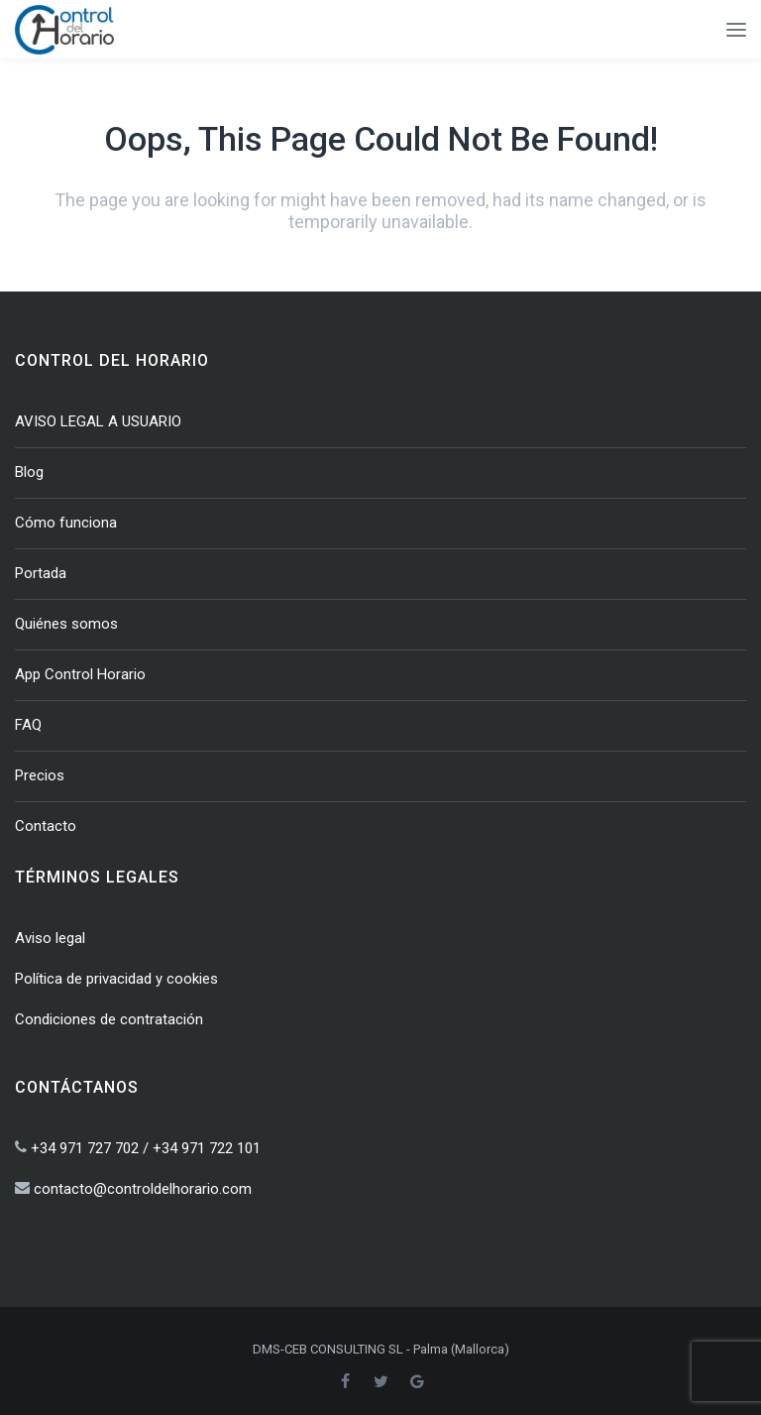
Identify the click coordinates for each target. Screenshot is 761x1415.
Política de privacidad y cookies (116, 979)
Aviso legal (50, 938)
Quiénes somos (66, 624)
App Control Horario (80, 674)
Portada (40, 573)
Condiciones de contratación (109, 1019)
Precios (39, 775)
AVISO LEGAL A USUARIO (98, 421)
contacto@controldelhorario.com (143, 1189)
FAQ (28, 725)
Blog (29, 472)
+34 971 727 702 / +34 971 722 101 (146, 1148)
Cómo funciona (66, 522)
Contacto (45, 826)
